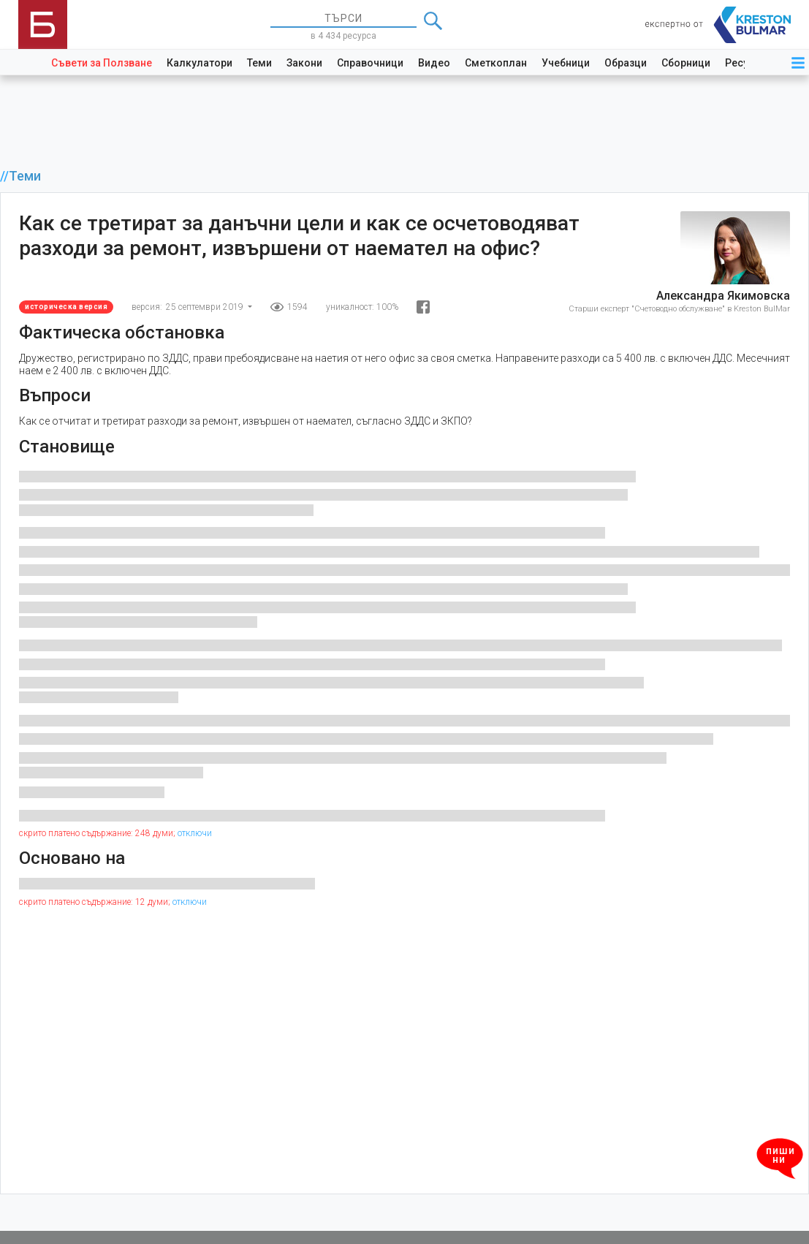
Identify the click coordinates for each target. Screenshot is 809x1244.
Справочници (370, 63)
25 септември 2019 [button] (206, 307)
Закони (304, 63)
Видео (434, 63)
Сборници (685, 63)
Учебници (566, 63)
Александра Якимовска (723, 296)
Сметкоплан (496, 63)
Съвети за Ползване (101, 63)
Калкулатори (199, 63)
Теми (259, 63)
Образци (625, 63)
